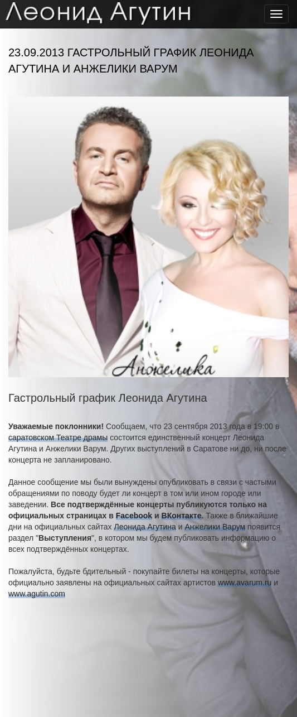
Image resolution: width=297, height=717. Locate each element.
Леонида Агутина (145, 526)
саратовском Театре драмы (58, 437)
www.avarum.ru (244, 582)
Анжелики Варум (214, 526)
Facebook (134, 515)
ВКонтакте (182, 515)
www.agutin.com (36, 593)
